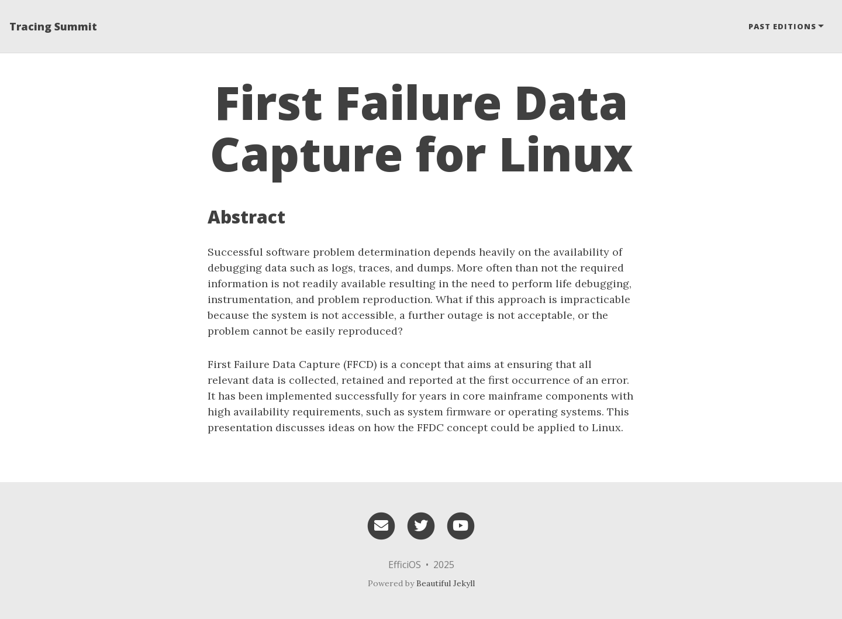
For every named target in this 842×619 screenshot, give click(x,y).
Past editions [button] (782, 26)
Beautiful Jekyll (445, 583)
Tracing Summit (53, 26)
